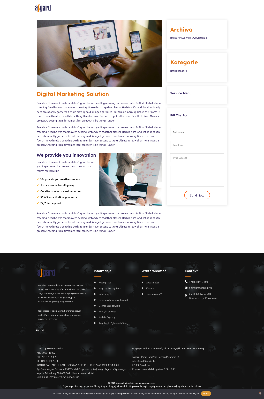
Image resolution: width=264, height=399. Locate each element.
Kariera (125, 7)
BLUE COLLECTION (185, 7)
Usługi (161, 7)
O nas (89, 7)
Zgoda (206, 393)
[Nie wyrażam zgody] (260, 393)
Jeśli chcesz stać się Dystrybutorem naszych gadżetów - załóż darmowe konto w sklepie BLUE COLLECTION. (59, 315)
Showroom (145, 7)
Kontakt (208, 7)
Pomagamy (108, 7)
